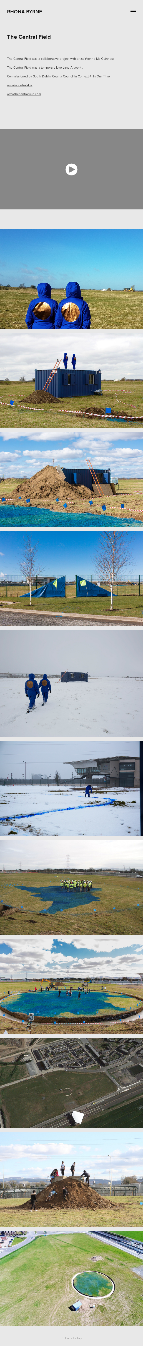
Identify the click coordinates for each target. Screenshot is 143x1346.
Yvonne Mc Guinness (100, 58)
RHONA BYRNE (25, 11)
